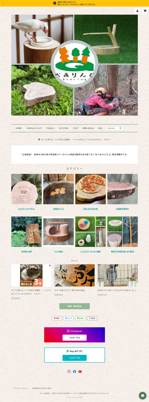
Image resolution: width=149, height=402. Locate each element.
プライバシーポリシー (20, 388)
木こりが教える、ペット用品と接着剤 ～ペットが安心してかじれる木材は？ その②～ (74, 139)
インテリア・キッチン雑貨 (90, 251)
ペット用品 (58, 251)
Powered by (74, 397)
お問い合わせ (88, 128)
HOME (19, 128)
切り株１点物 (26, 251)
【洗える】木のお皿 (90, 209)
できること (50, 128)
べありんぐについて (34, 128)
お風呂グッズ (58, 209)
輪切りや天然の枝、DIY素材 (122, 251)
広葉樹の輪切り (122, 209)
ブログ (75, 128)
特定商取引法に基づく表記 (41, 388)
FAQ (100, 128)
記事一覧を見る (75, 306)
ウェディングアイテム (26, 209)
